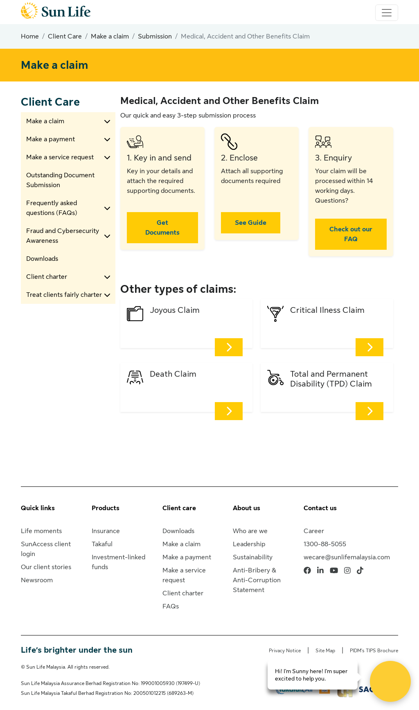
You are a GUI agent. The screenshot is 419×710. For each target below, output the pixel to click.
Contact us (320, 508)
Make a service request (60, 157)
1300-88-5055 (325, 544)
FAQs (170, 606)
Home (30, 36)
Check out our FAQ (350, 234)
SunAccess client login (46, 549)
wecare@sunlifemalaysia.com (347, 557)
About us (246, 508)
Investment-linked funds (118, 562)
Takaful (102, 544)
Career (314, 531)
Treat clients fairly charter (64, 294)
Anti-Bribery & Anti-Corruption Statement (257, 580)
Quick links (38, 508)
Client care (179, 508)
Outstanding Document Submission (60, 180)
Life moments (41, 531)
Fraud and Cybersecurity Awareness (62, 235)
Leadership (249, 544)
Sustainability (253, 557)
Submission (155, 36)
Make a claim (110, 36)
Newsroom (37, 580)
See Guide (250, 222)
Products (105, 508)
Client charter (46, 276)
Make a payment (50, 139)
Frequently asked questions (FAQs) (51, 208)
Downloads (42, 258)
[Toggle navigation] (386, 13)
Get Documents (162, 227)
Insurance (106, 531)
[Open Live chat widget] (390, 681)
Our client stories (46, 567)
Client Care (65, 36)
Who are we (250, 531)
